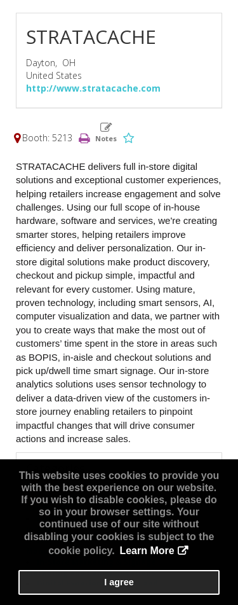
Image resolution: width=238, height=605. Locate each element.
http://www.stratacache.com (93, 88)
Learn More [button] (146, 550)
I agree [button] (118, 582)
